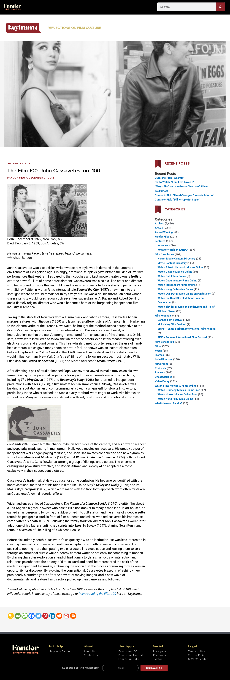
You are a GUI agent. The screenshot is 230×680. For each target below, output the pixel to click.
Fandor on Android (130, 655)
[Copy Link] (11, 616)
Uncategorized (163, 377)
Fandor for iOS (128, 651)
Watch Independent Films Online (177, 284)
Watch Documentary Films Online (177, 280)
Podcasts (160, 368)
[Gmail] (66, 616)
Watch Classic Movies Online (175, 271)
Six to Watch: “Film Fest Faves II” (174, 182)
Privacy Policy (197, 655)
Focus (158, 350)
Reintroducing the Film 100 (98, 594)
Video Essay (162, 381)
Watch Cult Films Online (172, 276)
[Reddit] (59, 616)
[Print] (73, 616)
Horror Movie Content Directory (176, 258)
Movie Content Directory (172, 263)
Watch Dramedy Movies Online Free (179, 390)
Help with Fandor (60, 651)
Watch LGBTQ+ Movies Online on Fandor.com (184, 293)
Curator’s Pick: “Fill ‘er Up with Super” (177, 199)
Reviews (160, 372)
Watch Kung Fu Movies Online (175, 289)
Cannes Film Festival (170, 319)
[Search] (220, 6)
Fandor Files (162, 236)
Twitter (157, 659)
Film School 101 (164, 341)
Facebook (159, 655)
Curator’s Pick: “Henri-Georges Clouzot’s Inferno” (184, 195)
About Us (90, 651)
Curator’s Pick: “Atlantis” (169, 177)
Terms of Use (196, 651)
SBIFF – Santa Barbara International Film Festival (187, 328)
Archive (13, 163)
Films (158, 346)
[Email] (18, 616)
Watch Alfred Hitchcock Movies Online (180, 267)
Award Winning (164, 232)
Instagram (159, 651)
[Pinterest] (45, 616)
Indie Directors (163, 359)
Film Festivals (163, 315)
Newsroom (161, 363)
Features (160, 241)
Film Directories (164, 254)
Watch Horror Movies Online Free (177, 394)
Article (25, 163)
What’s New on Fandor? (168, 403)
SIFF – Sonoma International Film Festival (182, 337)
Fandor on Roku (128, 659)
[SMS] (24, 616)
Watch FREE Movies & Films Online (175, 385)
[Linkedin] (52, 616)
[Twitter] (38, 616)
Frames (159, 355)
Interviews (164, 245)
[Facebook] (31, 616)
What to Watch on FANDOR (173, 249)
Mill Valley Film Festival (172, 324)
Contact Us (91, 655)
